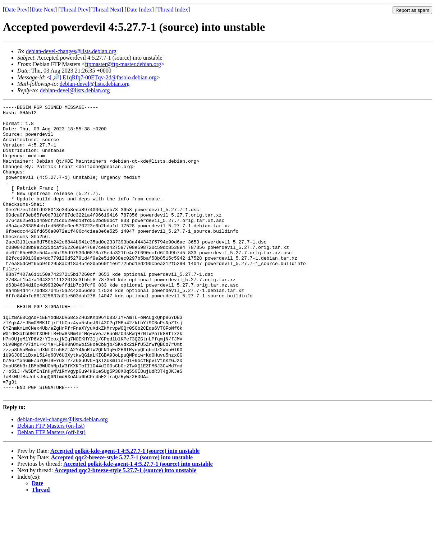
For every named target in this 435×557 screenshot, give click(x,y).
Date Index (139, 9)
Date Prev (16, 9)
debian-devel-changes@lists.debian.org (71, 51)
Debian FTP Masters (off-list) (51, 490)
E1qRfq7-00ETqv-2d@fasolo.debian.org (110, 77)
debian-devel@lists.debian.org (95, 84)
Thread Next (106, 9)
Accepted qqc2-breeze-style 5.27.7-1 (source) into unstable (122, 515)
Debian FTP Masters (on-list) (50, 484)
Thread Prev (74, 9)
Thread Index (172, 9)
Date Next (43, 9)
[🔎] (55, 77)
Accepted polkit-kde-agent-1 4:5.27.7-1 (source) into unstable (125, 509)
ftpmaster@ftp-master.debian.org (123, 64)
